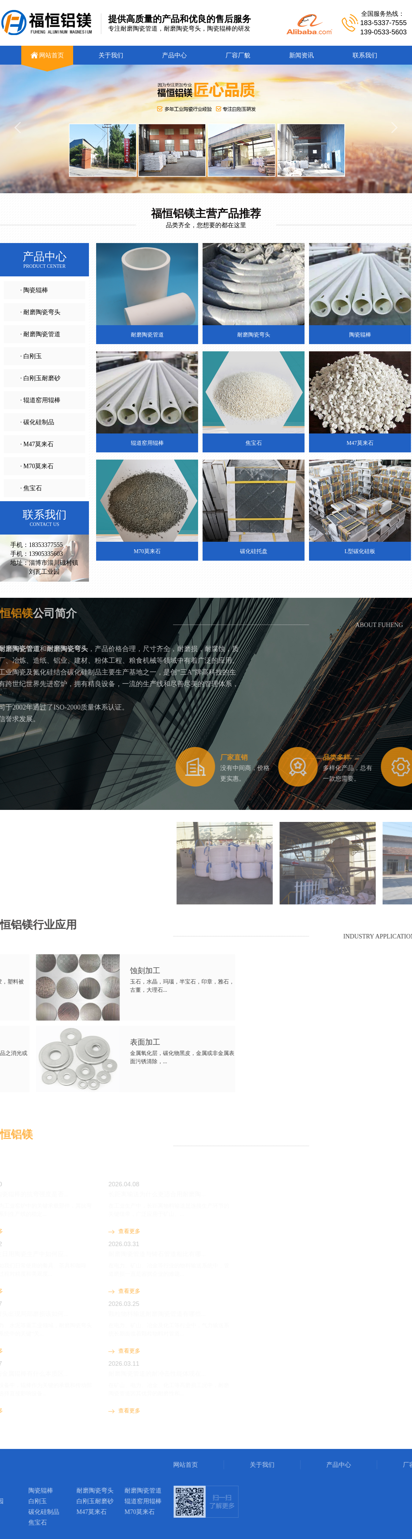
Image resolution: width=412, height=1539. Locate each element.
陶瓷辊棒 (95, 1443)
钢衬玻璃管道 (39, 1443)
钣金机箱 (70, 1443)
